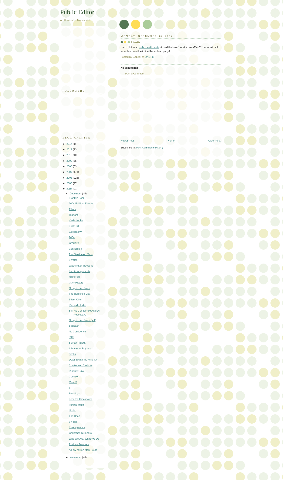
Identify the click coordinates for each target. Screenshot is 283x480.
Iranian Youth (76, 404)
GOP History (76, 282)
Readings (74, 393)
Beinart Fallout (77, 342)
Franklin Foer (76, 198)
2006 (69, 177)
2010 (69, 155)
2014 (69, 143)
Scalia (72, 354)
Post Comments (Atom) (149, 147)
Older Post (214, 140)
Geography (75, 231)
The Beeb (74, 416)
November (75, 457)
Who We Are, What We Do (84, 438)
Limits (72, 410)
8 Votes (73, 259)
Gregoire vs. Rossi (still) (82, 320)
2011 (69, 149)
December (75, 193)
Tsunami (74, 214)
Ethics (72, 209)
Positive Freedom (79, 444)
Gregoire (74, 243)
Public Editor (77, 12)
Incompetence (77, 427)
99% (71, 337)
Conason (74, 376)
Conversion (75, 248)
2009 (69, 160)
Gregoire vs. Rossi (79, 288)
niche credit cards (149, 47)
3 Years (73, 421)
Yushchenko (76, 220)
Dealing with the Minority (83, 359)
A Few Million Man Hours (83, 449)
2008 (69, 166)
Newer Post (127, 140)
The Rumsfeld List (79, 293)
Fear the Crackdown (80, 399)
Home (171, 140)
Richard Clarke (77, 305)
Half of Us (74, 276)
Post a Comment (134, 73)
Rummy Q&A (76, 371)
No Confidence (77, 331)
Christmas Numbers (80, 433)
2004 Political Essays (81, 203)
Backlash (74, 325)
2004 (69, 188)
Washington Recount (81, 265)
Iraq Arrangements (79, 271)
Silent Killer (75, 299)
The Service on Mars (81, 254)
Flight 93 (74, 226)
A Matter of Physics (80, 348)
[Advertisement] (155, 107)
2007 (69, 172)
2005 (69, 183)
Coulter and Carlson (80, 365)
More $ (73, 382)
